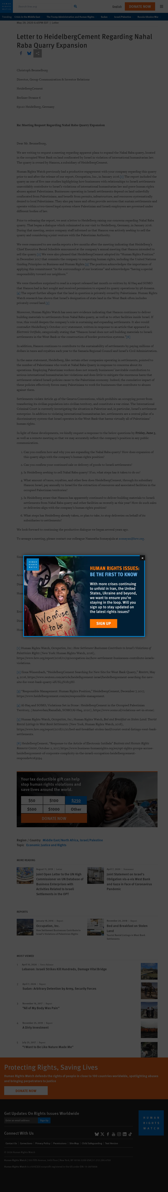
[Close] (142, 557)
